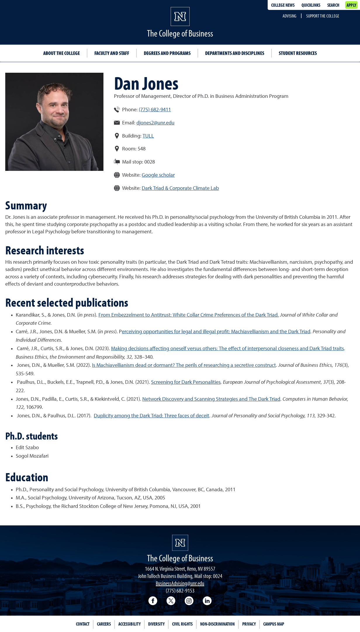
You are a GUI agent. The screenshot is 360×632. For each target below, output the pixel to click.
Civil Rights (182, 624)
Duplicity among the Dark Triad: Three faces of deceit (151, 416)
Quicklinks (311, 5)
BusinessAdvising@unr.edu (180, 583)
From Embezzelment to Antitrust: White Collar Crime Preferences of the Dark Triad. (188, 315)
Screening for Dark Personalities (186, 382)
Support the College (322, 16)
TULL (148, 136)
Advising (289, 16)
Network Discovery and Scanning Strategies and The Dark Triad (211, 399)
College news (283, 5)
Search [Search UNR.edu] (333, 5)
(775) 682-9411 (155, 109)
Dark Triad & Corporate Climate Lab (180, 188)
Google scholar (158, 175)
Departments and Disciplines (234, 53)
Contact (82, 624)
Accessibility (129, 624)
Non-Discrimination (217, 624)
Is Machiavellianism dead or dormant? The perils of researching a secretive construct (184, 365)
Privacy (249, 624)
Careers (104, 624)
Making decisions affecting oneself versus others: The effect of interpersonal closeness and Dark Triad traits (227, 348)
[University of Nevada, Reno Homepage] (180, 543)
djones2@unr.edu (155, 123)
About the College (61, 53)
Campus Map (273, 624)
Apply (351, 5)
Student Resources (298, 53)
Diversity (156, 624)
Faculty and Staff (111, 53)
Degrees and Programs (167, 53)
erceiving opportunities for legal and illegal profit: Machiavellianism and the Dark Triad (216, 331)
